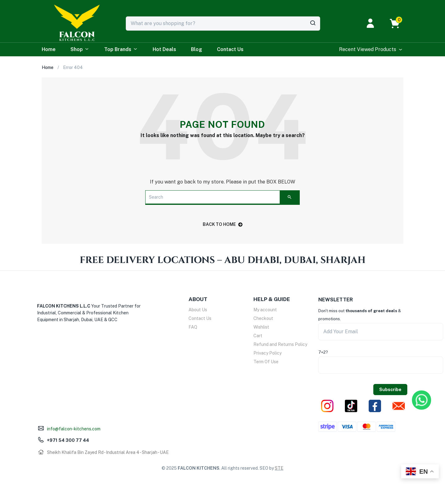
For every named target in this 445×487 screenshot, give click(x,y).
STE (279, 468)
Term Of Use (265, 361)
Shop (79, 49)
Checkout (263, 318)
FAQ (193, 327)
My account (265, 309)
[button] (398, 23)
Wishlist (261, 327)
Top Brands (121, 49)
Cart (257, 335)
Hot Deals (164, 49)
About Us (198, 309)
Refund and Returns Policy (280, 344)
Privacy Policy (267, 353)
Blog (196, 49)
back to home (223, 224)
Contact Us (230, 49)
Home (49, 49)
